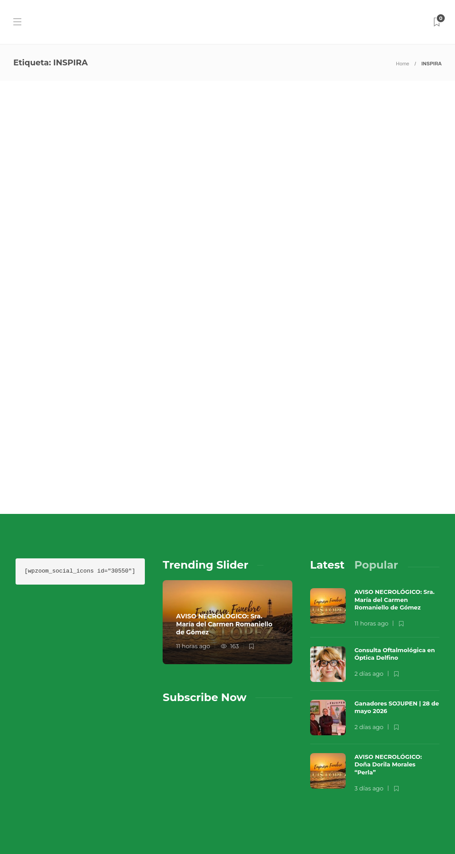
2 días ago (369, 582)
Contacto (351, 792)
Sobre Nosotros (291, 792)
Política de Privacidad (303, 827)
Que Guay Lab (420, 778)
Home (402, 63)
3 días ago (369, 697)
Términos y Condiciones (305, 810)
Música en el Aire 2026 (340, 778)
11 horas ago (193, 555)
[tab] (327, 474)
